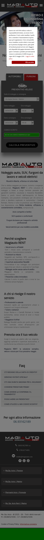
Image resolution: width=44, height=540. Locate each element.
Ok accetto (29, 62)
